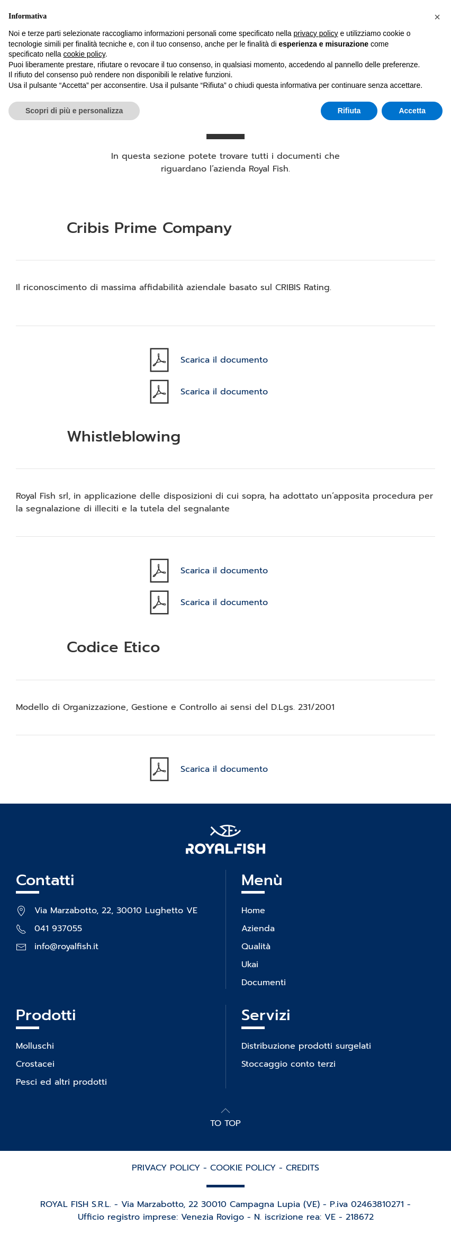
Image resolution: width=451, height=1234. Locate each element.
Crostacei (35, 1064)
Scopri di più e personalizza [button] (74, 110)
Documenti (263, 982)
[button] (225, 1110)
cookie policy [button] (84, 54)
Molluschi (35, 1046)
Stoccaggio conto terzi (288, 1064)
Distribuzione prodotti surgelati (306, 1046)
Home (253, 910)
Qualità (255, 946)
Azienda (258, 928)
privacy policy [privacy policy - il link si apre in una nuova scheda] (316, 33)
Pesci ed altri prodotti (61, 1082)
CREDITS (302, 1167)
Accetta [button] (412, 110)
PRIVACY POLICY (166, 1167)
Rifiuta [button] (349, 110)
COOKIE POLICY (243, 1167)
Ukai (249, 964)
